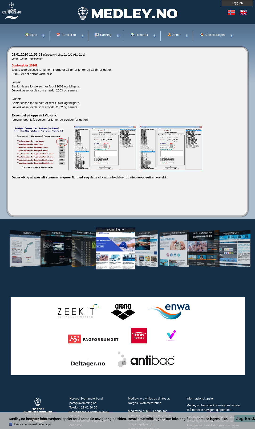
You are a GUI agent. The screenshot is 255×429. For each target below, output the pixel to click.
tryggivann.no (231, 233)
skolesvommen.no (202, 233)
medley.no (28, 233)
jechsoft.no (57, 233)
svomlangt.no (144, 233)
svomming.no (115, 229)
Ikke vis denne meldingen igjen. (33, 424)
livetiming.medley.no (86, 233)
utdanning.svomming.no (174, 233)
